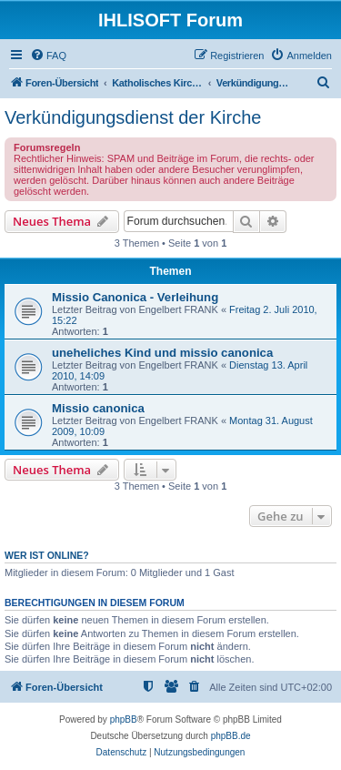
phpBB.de (231, 736)
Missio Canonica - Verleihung (135, 297)
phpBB (123, 719)
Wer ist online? (47, 555)
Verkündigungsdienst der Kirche (133, 117)
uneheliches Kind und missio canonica (162, 353)
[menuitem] (48, 55)
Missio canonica (98, 408)
